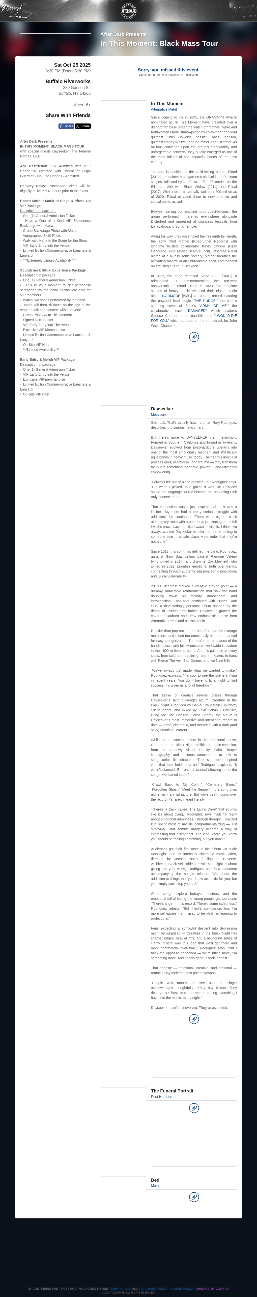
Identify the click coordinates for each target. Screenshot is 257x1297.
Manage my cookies (212, 1289)
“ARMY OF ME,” (214, 306)
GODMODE (171, 296)
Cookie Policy (182, 1289)
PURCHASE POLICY (154, 1289)
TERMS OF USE (120, 1289)
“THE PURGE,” (205, 301)
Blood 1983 (210, 276)
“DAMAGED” (197, 311)
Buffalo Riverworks (68, 123)
